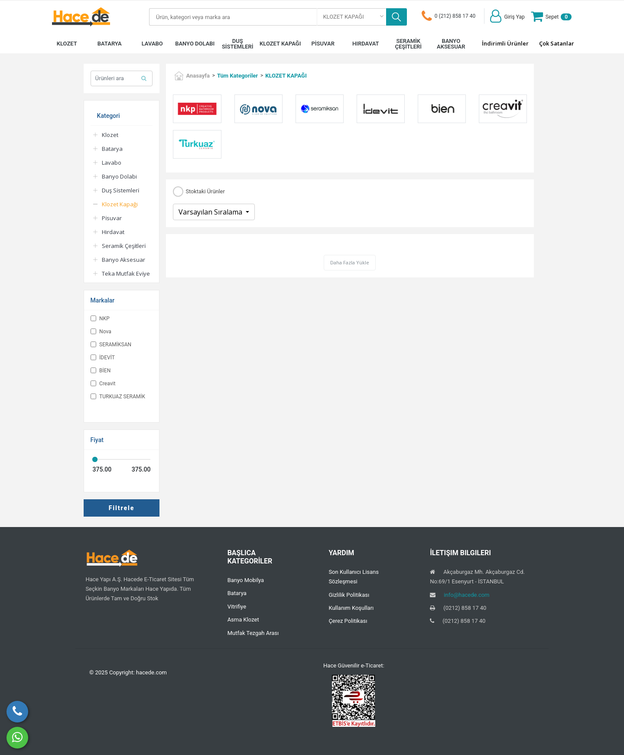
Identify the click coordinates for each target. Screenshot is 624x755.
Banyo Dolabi (119, 176)
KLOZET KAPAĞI (280, 43)
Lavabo (111, 162)
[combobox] (352, 17)
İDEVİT (103, 358)
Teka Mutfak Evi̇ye (126, 273)
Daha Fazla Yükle (349, 262)
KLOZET (67, 43)
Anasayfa (198, 75)
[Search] (233, 17)
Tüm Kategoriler (237, 75)
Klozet (110, 135)
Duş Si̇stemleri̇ (120, 190)
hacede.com (151, 672)
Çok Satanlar (556, 43)
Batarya (112, 149)
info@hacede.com (466, 595)
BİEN (101, 371)
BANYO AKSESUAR (451, 43)
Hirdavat (113, 232)
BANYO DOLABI (194, 43)
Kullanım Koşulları (351, 608)
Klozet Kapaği (120, 204)
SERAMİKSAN (111, 345)
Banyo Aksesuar (123, 260)
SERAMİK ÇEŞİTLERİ (408, 43)
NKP (100, 319)
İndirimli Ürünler (505, 43)
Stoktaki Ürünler (204, 192)
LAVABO (152, 43)
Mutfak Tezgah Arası (253, 633)
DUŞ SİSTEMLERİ (238, 43)
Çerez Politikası (347, 621)
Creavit (103, 384)
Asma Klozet (243, 619)
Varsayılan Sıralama (211, 212)
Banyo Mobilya (246, 580)
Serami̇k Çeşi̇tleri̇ (124, 246)
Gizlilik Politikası (348, 595)
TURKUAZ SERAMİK (118, 397)
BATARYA (110, 43)
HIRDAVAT (365, 43)
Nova (101, 332)
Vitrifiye (237, 606)
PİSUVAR (323, 43)
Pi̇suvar (112, 218)
